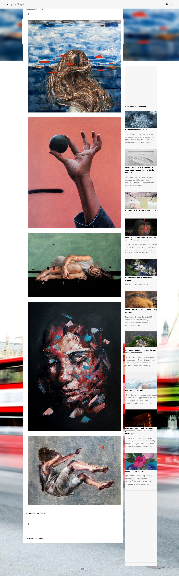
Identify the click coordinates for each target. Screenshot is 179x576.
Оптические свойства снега (136, 130)
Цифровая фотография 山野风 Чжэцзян (140, 210)
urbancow (97, 573)
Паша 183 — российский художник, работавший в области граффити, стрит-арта (139, 431)
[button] (27, 14)
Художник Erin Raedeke (134, 471)
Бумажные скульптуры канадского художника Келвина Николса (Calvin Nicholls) (139, 170)
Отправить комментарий (35, 538)
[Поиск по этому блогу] (160, 4)
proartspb (17, 4)
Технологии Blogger (89, 569)
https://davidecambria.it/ (39, 513)
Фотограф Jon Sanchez (134, 390)
